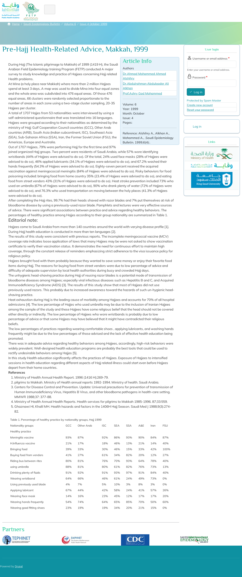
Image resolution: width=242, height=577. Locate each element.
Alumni (134, 11)
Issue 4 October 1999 (93, 24)
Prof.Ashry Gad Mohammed (142, 93)
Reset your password (200, 110)
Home (52, 11)
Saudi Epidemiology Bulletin (41, 24)
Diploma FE (104, 11)
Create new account (200, 105)
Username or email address (209, 58)
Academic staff (166, 11)
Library (188, 11)
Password (198, 77)
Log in (198, 92)
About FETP (70, 11)
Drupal (19, 566)
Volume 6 (70, 24)
